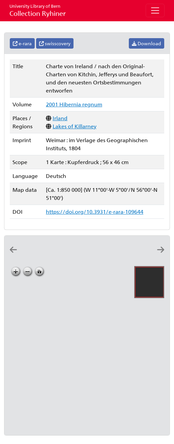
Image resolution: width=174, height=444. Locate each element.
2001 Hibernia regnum (74, 104)
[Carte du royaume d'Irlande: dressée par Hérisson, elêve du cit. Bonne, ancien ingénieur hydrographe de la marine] (49, 255)
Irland (60, 118)
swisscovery (54, 43)
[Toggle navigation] (155, 10)
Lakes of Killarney (74, 126)
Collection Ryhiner (37, 10)
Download (146, 43)
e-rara (22, 43)
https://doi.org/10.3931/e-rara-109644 (94, 211)
